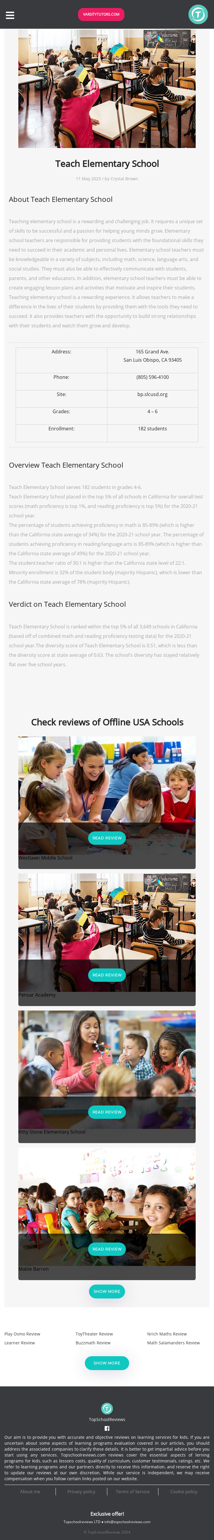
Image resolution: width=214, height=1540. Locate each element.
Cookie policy (183, 1491)
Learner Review (19, 1343)
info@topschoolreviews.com (127, 1521)
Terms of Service (133, 1491)
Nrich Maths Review (167, 1334)
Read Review (107, 838)
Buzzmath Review (93, 1343)
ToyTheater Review (94, 1334)
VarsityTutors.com (101, 14)
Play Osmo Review (22, 1334)
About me (30, 1491)
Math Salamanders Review (173, 1343)
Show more (107, 1291)
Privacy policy (81, 1491)
